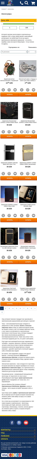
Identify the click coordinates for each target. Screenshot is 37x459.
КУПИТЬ (10, 94)
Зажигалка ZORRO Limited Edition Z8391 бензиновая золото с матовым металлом (28, 164)
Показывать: (32, 47)
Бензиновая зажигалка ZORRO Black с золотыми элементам (28, 248)
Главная (3, 9)
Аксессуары (11, 9)
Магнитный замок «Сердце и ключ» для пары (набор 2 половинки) (28, 80)
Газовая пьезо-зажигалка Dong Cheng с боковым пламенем (27, 290)
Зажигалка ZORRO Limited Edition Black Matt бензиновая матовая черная (9, 206)
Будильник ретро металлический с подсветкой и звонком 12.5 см (9, 80)
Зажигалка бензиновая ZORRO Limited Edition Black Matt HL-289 (9, 122)
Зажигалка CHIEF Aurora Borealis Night (27, 205)
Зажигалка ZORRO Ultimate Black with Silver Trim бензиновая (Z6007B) (9, 164)
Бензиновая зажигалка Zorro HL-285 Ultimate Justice (9, 247)
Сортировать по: (14, 47)
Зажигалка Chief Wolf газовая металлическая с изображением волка (9, 290)
